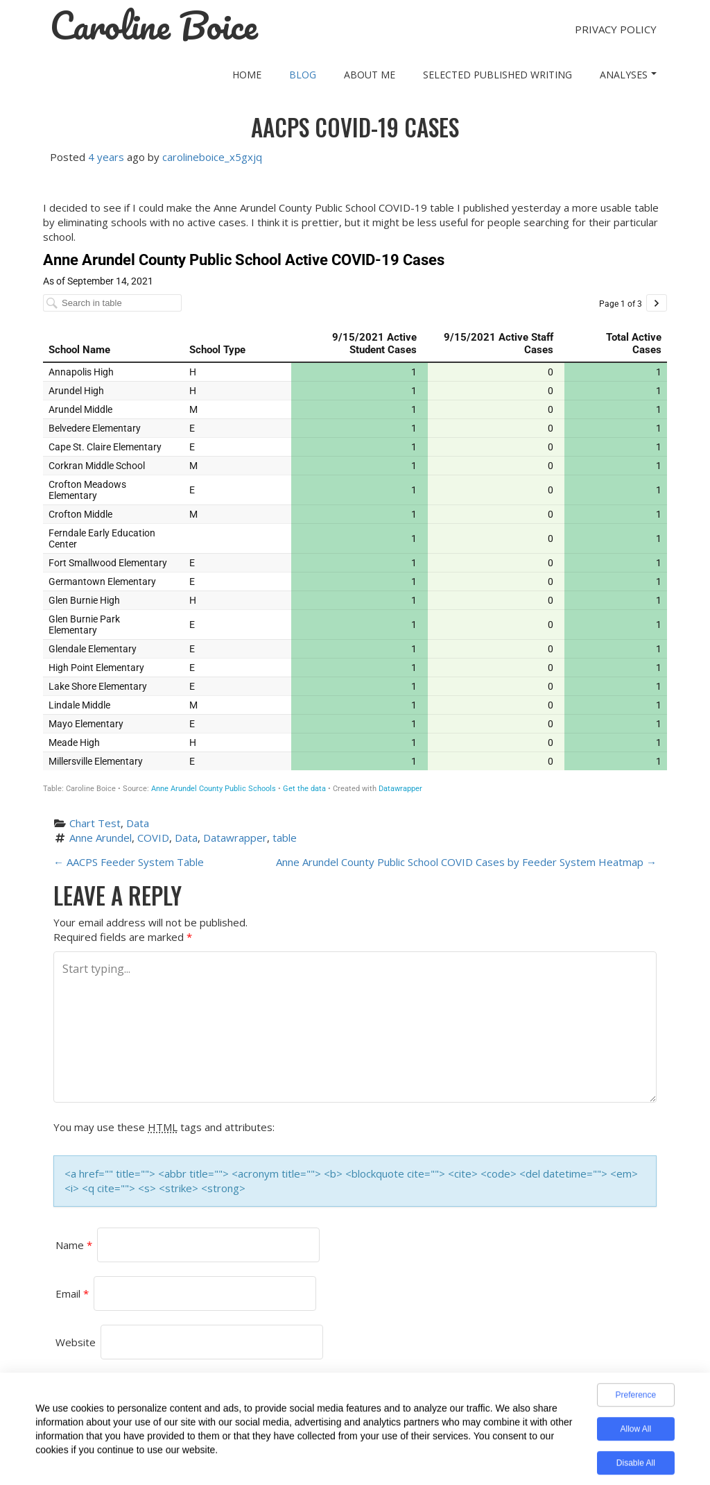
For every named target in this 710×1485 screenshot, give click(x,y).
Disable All (635, 1467)
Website (75, 1342)
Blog (302, 74)
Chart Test (95, 823)
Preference (635, 1399)
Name (73, 1245)
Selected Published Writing (497, 74)
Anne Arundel (100, 838)
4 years (106, 157)
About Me (369, 74)
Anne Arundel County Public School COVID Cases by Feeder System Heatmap (466, 862)
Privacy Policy (616, 29)
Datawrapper (235, 838)
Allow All (635, 1433)
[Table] (355, 522)
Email (72, 1293)
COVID (153, 838)
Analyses (628, 74)
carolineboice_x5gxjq (212, 157)
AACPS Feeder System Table (128, 862)
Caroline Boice (154, 25)
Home (246, 74)
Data (137, 823)
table (284, 838)
